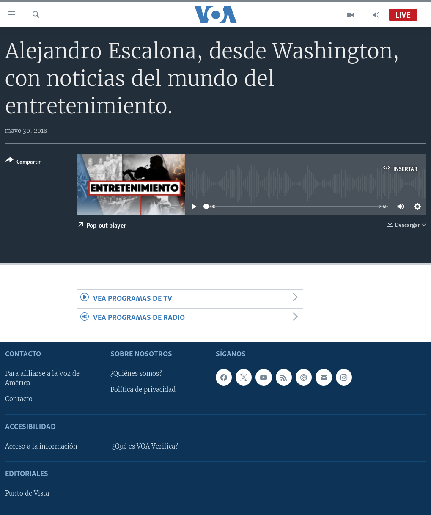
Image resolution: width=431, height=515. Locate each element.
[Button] (23, 162)
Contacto (19, 399)
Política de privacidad (143, 390)
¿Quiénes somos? (136, 373)
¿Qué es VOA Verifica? (145, 446)
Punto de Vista (27, 493)
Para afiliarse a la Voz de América (42, 378)
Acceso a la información (41, 446)
